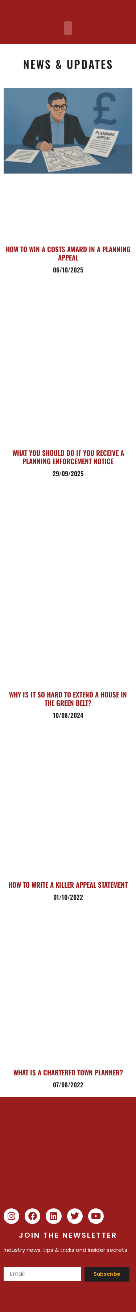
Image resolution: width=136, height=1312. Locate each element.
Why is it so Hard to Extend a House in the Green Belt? (68, 698)
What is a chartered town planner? (68, 1072)
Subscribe (107, 1274)
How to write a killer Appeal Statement (68, 884)
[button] (68, 28)
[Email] (42, 1274)
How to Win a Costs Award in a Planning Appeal (68, 253)
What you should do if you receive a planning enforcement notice (68, 456)
